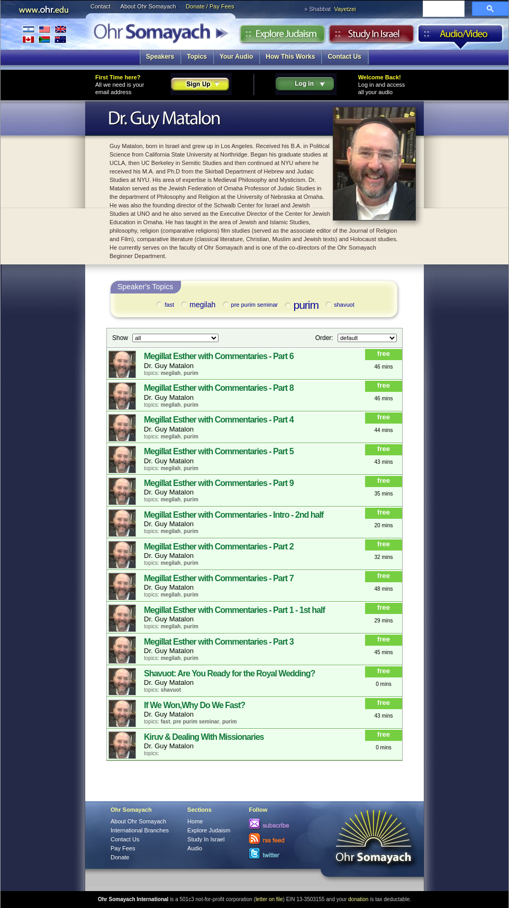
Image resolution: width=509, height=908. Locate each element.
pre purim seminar (249, 304)
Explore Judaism (282, 36)
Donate (120, 857)
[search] (442, 9)
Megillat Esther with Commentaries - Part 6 (219, 356)
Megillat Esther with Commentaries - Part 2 (219, 546)
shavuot (339, 304)
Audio (460, 36)
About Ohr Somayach (148, 6)
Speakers (160, 56)
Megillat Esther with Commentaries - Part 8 (219, 387)
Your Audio (236, 56)
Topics (197, 56)
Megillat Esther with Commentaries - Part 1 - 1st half (234, 610)
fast (164, 304)
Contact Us (344, 56)
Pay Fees (123, 848)
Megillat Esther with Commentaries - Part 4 (219, 419)
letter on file (269, 899)
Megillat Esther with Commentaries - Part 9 (219, 483)
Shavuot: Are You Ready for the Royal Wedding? (229, 673)
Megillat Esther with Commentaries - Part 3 (219, 641)
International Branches (44, 34)
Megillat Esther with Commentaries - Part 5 (219, 451)
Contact (100, 6)
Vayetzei (345, 9)
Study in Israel (371, 36)
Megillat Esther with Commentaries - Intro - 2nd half (233, 514)
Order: (325, 337)
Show (121, 337)
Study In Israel (205, 839)
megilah (197, 305)
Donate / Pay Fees (210, 6)
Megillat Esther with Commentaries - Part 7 (219, 578)
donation (358, 899)
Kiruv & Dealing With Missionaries (203, 736)
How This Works (290, 56)
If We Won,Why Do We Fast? (194, 705)
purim (301, 305)
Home (195, 821)
